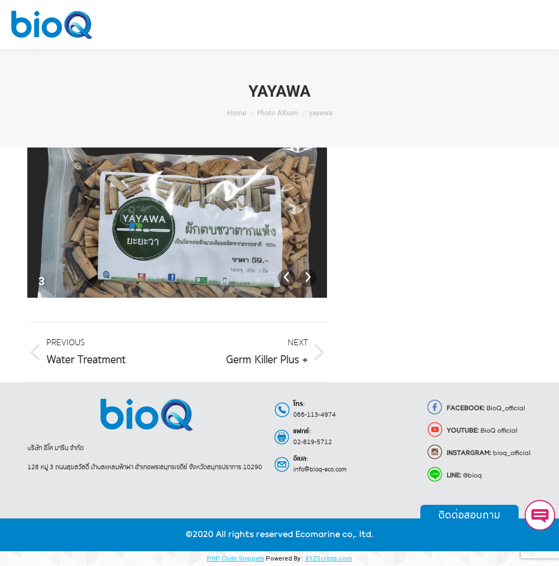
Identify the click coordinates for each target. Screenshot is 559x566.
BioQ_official (475, 408)
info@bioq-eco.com (320, 469)
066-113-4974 (314, 415)
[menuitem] (135, 24)
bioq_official (478, 453)
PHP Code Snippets (235, 558)
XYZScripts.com (328, 558)
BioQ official (472, 431)
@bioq (454, 476)
